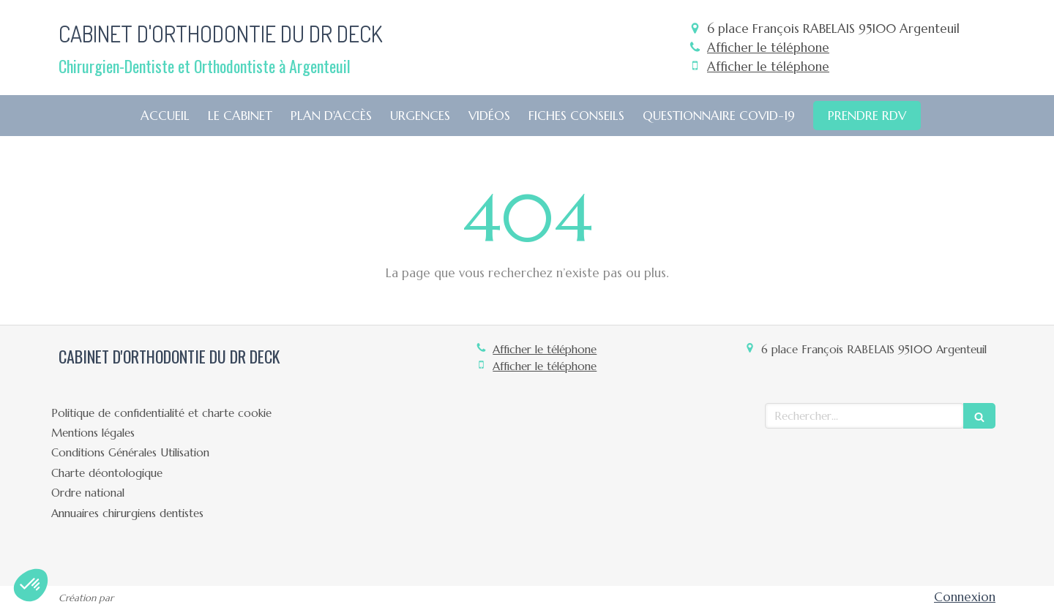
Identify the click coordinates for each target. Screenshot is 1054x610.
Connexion (964, 597)
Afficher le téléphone (768, 47)
